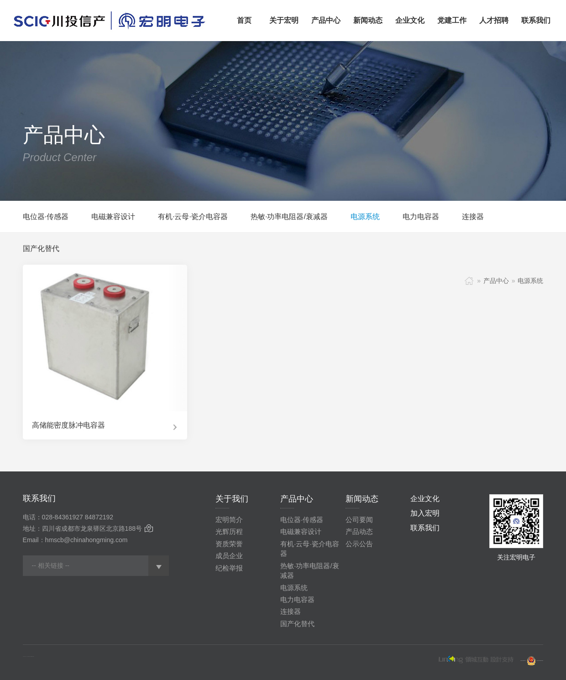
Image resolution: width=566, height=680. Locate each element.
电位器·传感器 (45, 216)
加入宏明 (425, 513)
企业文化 (425, 498)
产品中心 (496, 280)
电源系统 (365, 216)
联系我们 (425, 528)
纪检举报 (229, 568)
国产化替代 (41, 248)
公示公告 (359, 544)
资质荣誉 (229, 544)
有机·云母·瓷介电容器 (193, 216)
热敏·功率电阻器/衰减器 (289, 216)
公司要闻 (359, 519)
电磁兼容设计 (113, 216)
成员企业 (229, 556)
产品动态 (359, 531)
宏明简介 (229, 519)
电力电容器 (421, 216)
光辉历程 (229, 531)
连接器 (473, 216)
